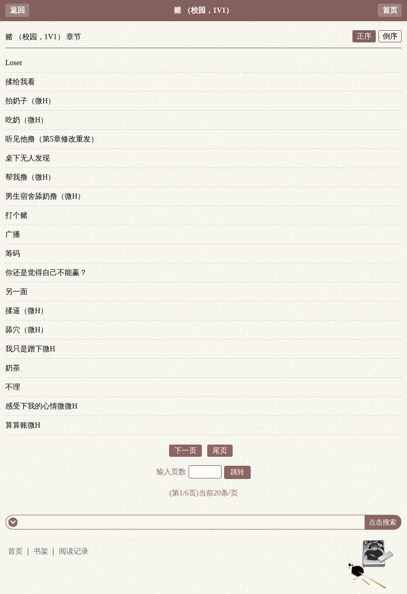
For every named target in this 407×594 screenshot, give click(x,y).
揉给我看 (20, 82)
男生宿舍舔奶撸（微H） (45, 196)
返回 (17, 10)
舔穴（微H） (26, 330)
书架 (40, 551)
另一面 (16, 292)
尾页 (220, 451)
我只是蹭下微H (30, 349)
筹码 (12, 254)
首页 (390, 10)
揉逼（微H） (26, 311)
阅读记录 (74, 551)
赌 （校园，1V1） (203, 10)
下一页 (185, 451)
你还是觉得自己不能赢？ (46, 273)
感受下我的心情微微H (41, 406)
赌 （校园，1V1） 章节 (43, 37)
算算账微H (22, 425)
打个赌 (16, 215)
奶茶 (12, 368)
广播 (12, 234)
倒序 (390, 36)
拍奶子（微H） (30, 101)
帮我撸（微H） (30, 177)
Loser (13, 63)
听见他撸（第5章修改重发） (51, 139)
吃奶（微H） (26, 120)
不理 (12, 387)
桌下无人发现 (27, 158)
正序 (364, 36)
